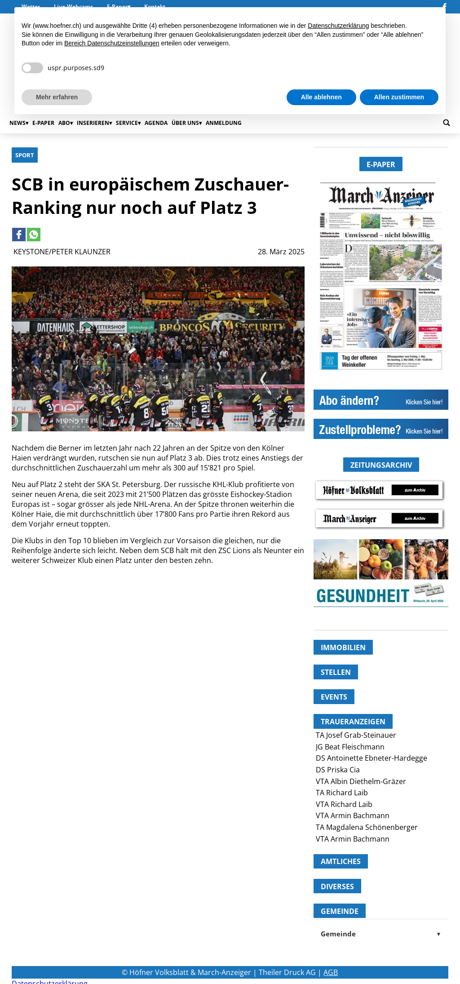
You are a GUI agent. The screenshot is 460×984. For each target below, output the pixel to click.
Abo (64, 123)
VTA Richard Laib (344, 804)
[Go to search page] (446, 122)
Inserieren (93, 123)
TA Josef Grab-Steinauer (356, 735)
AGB (330, 972)
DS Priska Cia (338, 770)
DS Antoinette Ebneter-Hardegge (371, 758)
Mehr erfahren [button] (57, 97)
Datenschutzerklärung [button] (338, 25)
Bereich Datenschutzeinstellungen (111, 43)
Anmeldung (224, 123)
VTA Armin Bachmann (352, 815)
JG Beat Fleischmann (350, 747)
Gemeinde (381, 933)
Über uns (185, 123)
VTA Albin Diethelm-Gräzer (361, 781)
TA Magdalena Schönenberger (367, 827)
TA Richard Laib (342, 793)
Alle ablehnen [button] (321, 97)
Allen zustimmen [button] (399, 97)
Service (127, 123)
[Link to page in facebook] (19, 234)
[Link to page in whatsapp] (33, 234)
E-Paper (43, 123)
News (17, 123)
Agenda (156, 123)
